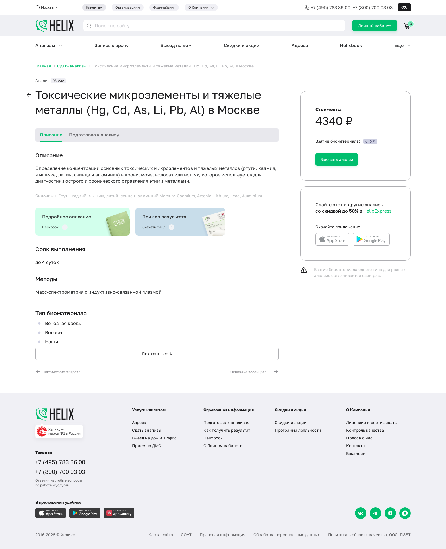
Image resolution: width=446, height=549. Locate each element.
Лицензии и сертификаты (371, 422)
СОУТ (186, 534)
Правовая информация (222, 534)
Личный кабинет (374, 25)
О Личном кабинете (222, 445)
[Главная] (78, 414)
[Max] (405, 513)
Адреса (300, 45)
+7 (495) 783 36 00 (330, 7)
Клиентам (94, 7)
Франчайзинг (164, 7)
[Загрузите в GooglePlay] (84, 513)
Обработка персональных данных (286, 534)
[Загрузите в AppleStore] (50, 513)
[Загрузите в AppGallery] (119, 513)
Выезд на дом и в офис (154, 437)
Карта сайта (160, 534)
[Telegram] (375, 513)
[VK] (360, 513)
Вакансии (356, 453)
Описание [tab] (51, 134)
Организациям (127, 7)
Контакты (355, 445)
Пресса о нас (359, 437)
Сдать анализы (146, 430)
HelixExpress (377, 211)
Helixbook (351, 45)
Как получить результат (226, 430)
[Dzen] (390, 513)
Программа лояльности (298, 430)
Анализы (45, 45)
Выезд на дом (176, 45)
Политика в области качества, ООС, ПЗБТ (369, 534)
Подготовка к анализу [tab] (94, 134)
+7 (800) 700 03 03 (373, 7)
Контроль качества (365, 430)
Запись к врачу (111, 45)
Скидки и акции (241, 45)
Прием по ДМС (146, 445)
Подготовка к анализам (226, 422)
